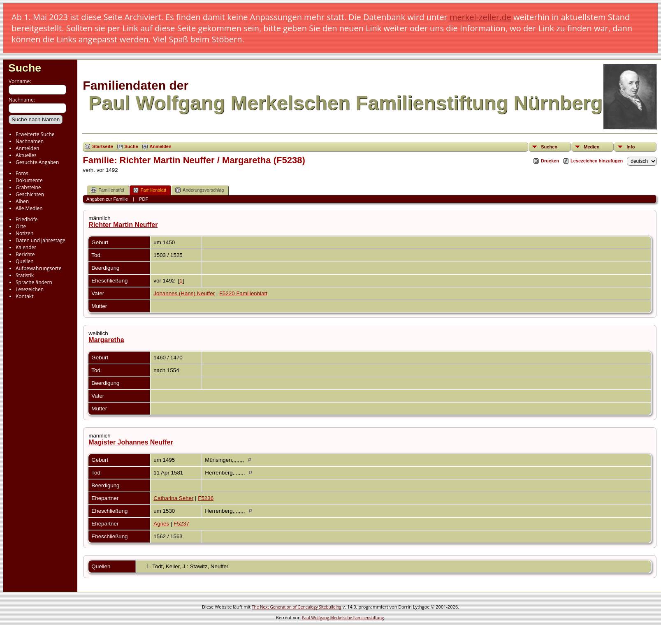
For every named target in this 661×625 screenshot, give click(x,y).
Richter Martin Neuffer (123, 224)
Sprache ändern (34, 282)
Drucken (550, 160)
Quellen (25, 261)
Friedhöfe (27, 219)
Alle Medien (29, 208)
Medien (591, 146)
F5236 (205, 498)
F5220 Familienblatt (243, 293)
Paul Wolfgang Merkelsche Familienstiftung (343, 617)
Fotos (22, 173)
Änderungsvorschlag (199, 190)
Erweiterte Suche (35, 134)
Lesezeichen (30, 289)
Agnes (161, 524)
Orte (21, 226)
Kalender (26, 247)
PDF (143, 199)
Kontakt (24, 296)
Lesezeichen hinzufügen (597, 160)
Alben (22, 201)
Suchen (549, 146)
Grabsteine (28, 187)
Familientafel (107, 190)
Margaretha (106, 339)
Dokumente (29, 180)
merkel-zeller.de (480, 17)
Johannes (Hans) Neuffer (184, 293)
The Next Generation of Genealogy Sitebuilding (296, 607)
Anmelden (27, 148)
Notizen (24, 233)
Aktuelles (26, 155)
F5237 (181, 524)
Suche (24, 68)
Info (630, 146)
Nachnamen (30, 141)
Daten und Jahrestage (40, 240)
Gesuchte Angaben (37, 162)
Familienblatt (149, 190)
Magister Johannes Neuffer (130, 442)
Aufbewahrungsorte (38, 268)
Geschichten (30, 194)
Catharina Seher (173, 498)
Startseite (102, 146)
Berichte (25, 254)
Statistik (25, 275)
